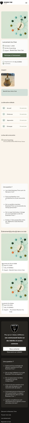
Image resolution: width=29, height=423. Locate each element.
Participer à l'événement (12, 55)
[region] (14, 160)
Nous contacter (14, 349)
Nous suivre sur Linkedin (14, 352)
